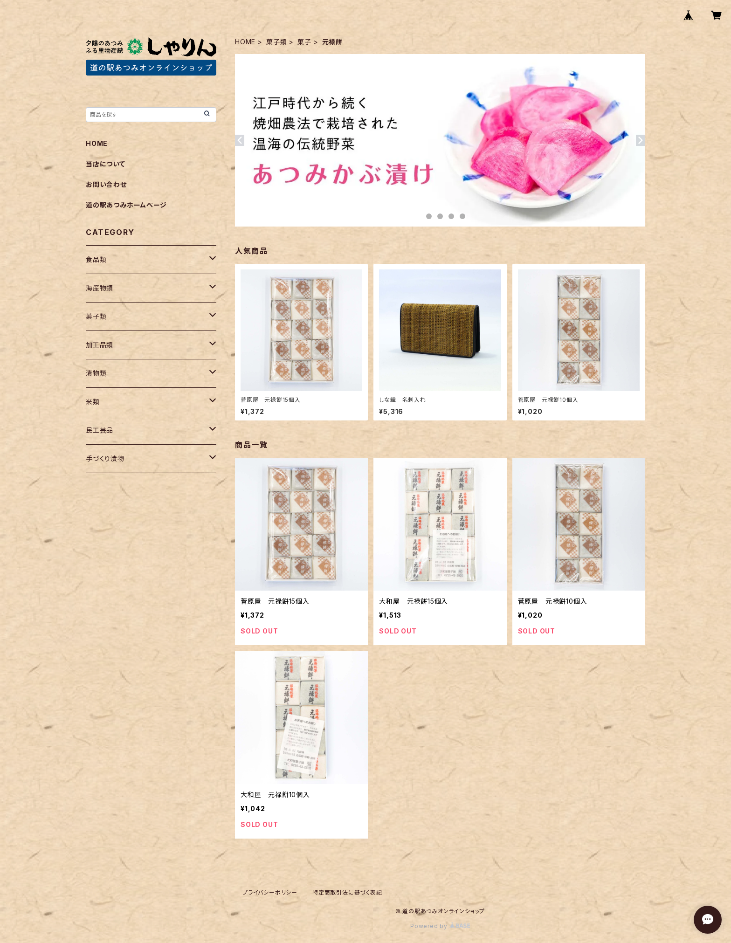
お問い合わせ (106, 184)
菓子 (304, 42)
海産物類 (99, 288)
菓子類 (276, 42)
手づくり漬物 (105, 458)
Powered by (440, 925)
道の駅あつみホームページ (126, 205)
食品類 (96, 259)
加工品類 (99, 345)
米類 (93, 402)
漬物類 (96, 373)
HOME (245, 42)
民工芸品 (99, 430)
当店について (105, 164)
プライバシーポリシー (269, 892)
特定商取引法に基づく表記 (347, 892)
